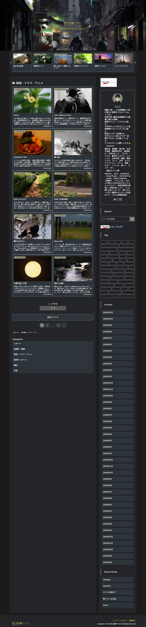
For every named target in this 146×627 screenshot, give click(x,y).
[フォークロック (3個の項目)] (122, 267)
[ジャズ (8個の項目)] (130, 253)
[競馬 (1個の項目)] (131, 289)
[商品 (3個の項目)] (131, 267)
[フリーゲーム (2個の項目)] (119, 274)
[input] (118, 219)
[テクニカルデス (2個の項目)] (117, 278)
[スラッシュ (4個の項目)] (129, 263)
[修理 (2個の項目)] (129, 271)
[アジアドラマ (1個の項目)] (110, 296)
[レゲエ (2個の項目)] (104, 281)
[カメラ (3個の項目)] (106, 271)
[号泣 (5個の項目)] (131, 260)
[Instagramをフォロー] (120, 199)
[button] (132, 219)
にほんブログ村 (111, 227)
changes (107, 580)
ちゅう (118, 106)
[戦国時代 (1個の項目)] (119, 285)
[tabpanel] (22, 62)
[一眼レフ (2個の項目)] (106, 278)
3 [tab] (76, 75)
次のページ (53, 317)
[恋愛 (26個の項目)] (125, 242)
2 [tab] (73, 75)
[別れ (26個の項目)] (131, 242)
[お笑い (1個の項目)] (124, 289)
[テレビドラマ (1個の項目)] (106, 289)
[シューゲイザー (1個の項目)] (115, 292)
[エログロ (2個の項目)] (129, 278)
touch (105, 605)
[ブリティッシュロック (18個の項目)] (126, 249)
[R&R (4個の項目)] (120, 263)
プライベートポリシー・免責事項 (124, 621)
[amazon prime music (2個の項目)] (126, 281)
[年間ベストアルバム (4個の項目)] (108, 267)
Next (135, 63)
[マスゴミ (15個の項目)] (105, 253)
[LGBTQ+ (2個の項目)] (113, 281)
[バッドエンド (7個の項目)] (113, 256)
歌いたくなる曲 (109, 599)
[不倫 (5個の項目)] (116, 260)
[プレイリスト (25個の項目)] (110, 245)
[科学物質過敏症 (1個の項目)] (128, 292)
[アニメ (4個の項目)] (105, 263)
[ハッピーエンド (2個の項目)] (107, 274)
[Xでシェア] (53, 308)
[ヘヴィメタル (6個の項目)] (107, 260)
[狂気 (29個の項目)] (118, 242)
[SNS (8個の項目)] (104, 256)
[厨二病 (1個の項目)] (104, 292)
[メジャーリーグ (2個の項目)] (107, 285)
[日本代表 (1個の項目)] (116, 289)
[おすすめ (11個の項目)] (114, 253)
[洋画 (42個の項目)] (112, 242)
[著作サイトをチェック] (114, 199)
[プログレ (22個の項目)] (126, 245)
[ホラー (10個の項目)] (123, 253)
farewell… (107, 586)
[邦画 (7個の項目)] (123, 256)
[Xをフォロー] (117, 199)
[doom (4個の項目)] (112, 263)
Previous (11, 63)
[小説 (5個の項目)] (123, 260)
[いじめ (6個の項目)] (130, 256)
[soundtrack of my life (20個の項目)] (109, 249)
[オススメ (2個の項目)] (130, 274)
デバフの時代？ (109, 593)
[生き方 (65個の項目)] (104, 242)
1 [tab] (70, 75)
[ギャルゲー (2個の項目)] (118, 271)
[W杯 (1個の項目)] (127, 296)
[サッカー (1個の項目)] (129, 285)
